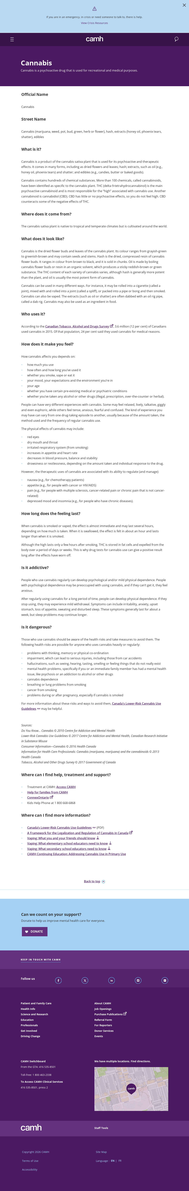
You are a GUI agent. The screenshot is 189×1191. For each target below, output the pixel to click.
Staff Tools (101, 1128)
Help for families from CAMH (47, 792)
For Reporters (103, 1025)
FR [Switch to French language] (120, 1161)
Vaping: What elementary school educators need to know (69, 843)
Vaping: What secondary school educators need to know (69, 849)
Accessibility (29, 1169)
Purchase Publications (108, 1014)
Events (98, 1036)
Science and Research (34, 1014)
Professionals (29, 1025)
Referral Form (103, 1020)
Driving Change (30, 1036)
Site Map (101, 1152)
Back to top (94, 881)
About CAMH (102, 1003)
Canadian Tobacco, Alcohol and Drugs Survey (79, 326)
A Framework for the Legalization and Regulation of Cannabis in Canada (80, 833)
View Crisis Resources (94, 23)
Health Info (28, 1009)
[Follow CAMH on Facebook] (58, 980)
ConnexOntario (40, 797)
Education (27, 1020)
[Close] (184, 6)
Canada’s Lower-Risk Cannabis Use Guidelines (61, 828)
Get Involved (29, 1031)
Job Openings (102, 1009)
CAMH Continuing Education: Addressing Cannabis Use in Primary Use (76, 854)
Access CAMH (66, 787)
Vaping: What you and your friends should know (63, 838)
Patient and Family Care (36, 1003)
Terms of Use (30, 1161)
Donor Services (104, 1031)
